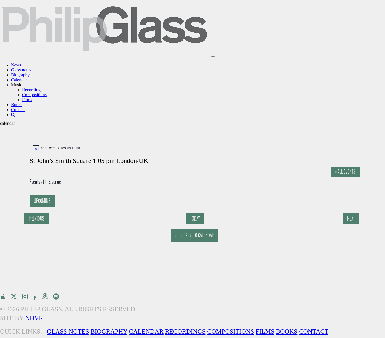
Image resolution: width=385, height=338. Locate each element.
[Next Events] (351, 218)
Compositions (34, 94)
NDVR (34, 318)
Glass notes (21, 70)
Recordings (32, 89)
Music (16, 84)
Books (16, 104)
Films (27, 99)
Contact (18, 109)
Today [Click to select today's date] (195, 218)
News (16, 65)
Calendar (19, 79)
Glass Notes (68, 331)
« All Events (345, 171)
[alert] (195, 148)
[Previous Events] (36, 218)
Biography (20, 75)
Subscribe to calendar (194, 235)
